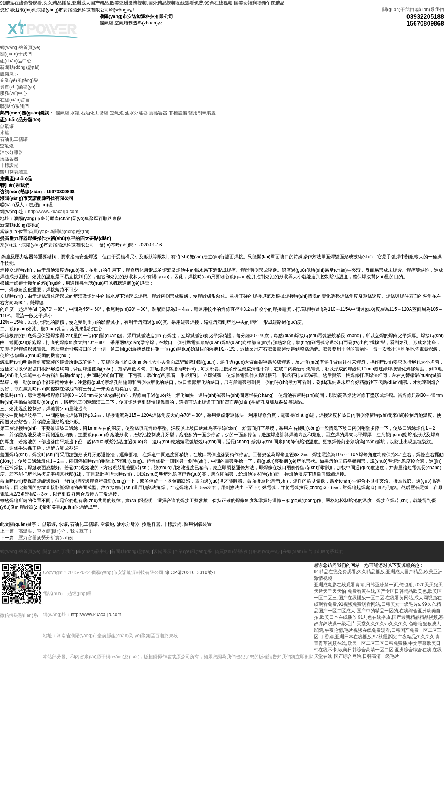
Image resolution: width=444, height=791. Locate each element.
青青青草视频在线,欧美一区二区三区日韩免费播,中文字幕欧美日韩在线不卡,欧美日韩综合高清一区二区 (377, 643)
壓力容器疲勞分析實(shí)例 (45, 537)
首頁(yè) (37, 231)
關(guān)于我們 (398, 9)
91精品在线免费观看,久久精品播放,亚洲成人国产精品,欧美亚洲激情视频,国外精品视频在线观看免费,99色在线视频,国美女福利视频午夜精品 (142, 3)
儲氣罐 (62, 113)
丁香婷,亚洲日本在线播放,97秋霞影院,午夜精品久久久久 (377, 636)
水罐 (75, 113)
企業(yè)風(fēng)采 (19, 80)
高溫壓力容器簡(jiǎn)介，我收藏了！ (55, 531)
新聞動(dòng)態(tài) (19, 67)
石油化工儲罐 (94, 113)
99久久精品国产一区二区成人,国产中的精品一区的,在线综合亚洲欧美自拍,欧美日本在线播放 (377, 611)
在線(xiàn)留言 (15, 100)
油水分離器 (136, 113)
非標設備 (178, 113)
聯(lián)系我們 (429, 9)
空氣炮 (117, 113)
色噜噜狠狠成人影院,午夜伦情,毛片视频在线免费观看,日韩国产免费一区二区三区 (378, 630)
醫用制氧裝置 (202, 113)
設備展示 (9, 74)
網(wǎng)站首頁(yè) (20, 47)
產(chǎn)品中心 (15, 61)
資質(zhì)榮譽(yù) (18, 87)
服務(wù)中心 (13, 93)
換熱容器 (158, 113)
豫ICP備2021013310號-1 (190, 572)
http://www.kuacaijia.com (53, 211)
